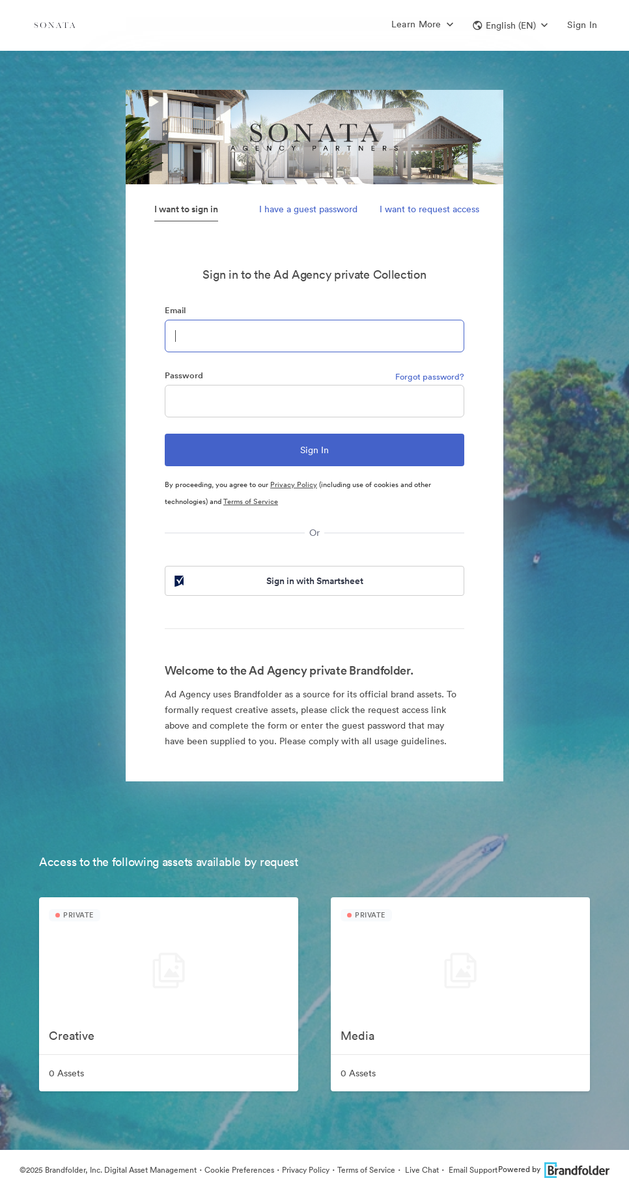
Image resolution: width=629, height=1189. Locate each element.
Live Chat (421, 1169)
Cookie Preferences (239, 1169)
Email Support (472, 1169)
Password (184, 375)
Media (357, 1035)
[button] (510, 25)
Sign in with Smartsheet (267, 580)
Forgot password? (429, 376)
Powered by (553, 1169)
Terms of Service (250, 501)
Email (175, 310)
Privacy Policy (293, 484)
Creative (71, 1035)
